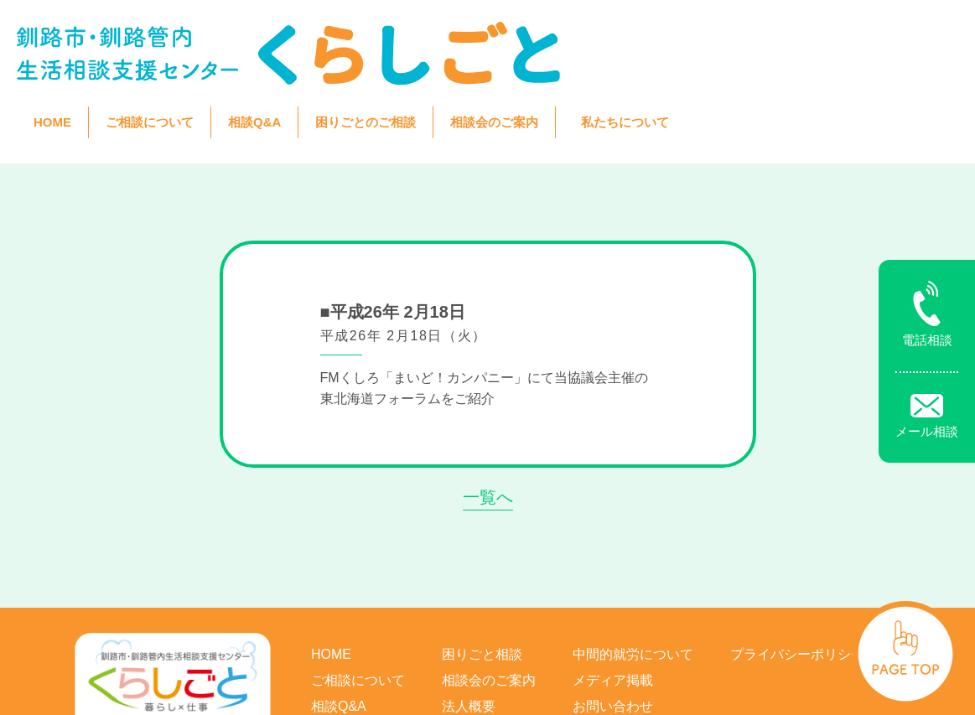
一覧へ (488, 399)
